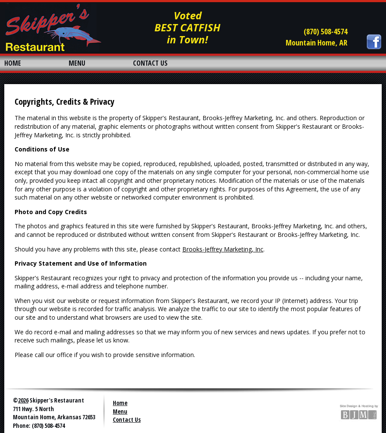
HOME (12, 63)
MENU (77, 63)
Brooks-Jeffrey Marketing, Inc (222, 249)
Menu (120, 411)
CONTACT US (150, 63)
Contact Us (127, 419)
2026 (23, 400)
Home (120, 403)
